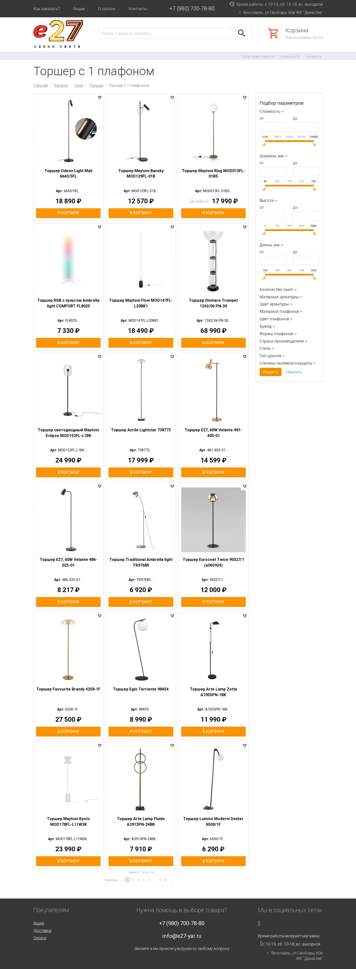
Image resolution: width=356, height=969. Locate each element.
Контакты (138, 8)
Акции (79, 8)
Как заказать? (46, 8)
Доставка (42, 930)
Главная (40, 85)
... (155, 880)
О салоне (106, 8)
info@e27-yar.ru (181, 936)
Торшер (96, 85)
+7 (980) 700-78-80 (192, 8)
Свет (78, 85)
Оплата (39, 938)
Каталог (61, 85)
